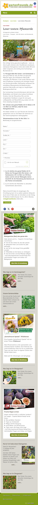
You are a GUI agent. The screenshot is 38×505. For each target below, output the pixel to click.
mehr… (20, 281)
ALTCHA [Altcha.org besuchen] (26, 166)
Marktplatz (6, 21)
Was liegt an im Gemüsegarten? (14, 272)
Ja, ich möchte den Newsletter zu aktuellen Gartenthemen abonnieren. (18, 185)
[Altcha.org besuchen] (27, 163)
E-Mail (5, 153)
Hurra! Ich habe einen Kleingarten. (15, 444)
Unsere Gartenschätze (10, 293)
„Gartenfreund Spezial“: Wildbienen (16, 337)
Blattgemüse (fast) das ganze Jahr (16, 236)
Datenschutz (16, 495)
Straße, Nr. (6, 135)
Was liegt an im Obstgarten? (13, 369)
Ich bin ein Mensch (13, 162)
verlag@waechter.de (9, 199)
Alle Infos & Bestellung (19, 360)
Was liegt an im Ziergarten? (12, 473)
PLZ (4, 144)
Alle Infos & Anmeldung (19, 263)
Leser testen (13, 21)
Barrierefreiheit (7, 499)
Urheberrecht (27, 495)
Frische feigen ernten (11, 412)
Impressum (6, 495)
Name (4, 126)
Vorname (5, 131)
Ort (4, 149)
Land (4, 140)
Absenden (8, 202)
